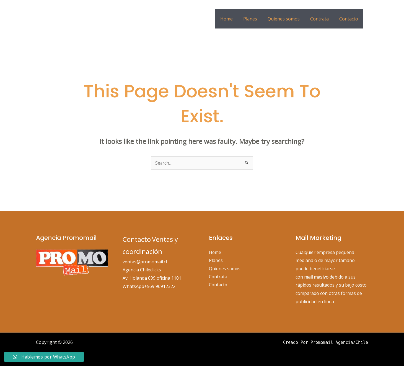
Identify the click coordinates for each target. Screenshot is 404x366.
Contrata (322, 19)
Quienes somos (288, 19)
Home (234, 19)
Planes (256, 19)
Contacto (349, 19)
